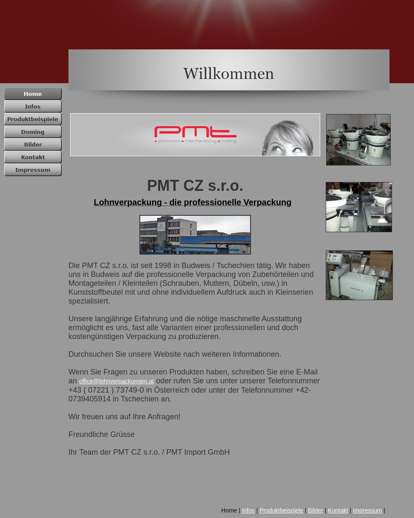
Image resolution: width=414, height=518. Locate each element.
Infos (248, 510)
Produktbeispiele (281, 510)
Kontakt (338, 510)
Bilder (315, 510)
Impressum (367, 510)
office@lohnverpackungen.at (116, 381)
